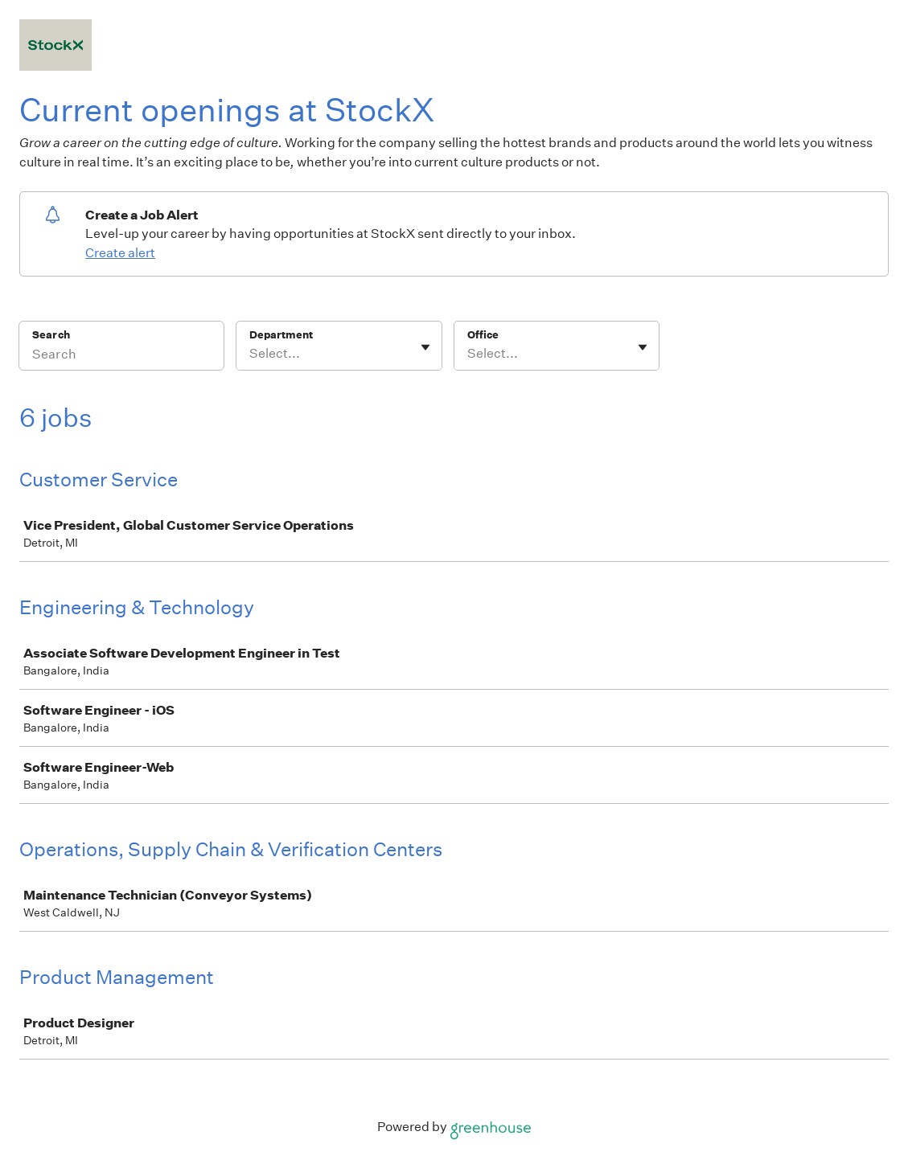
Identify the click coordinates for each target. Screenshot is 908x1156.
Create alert (120, 252)
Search (51, 335)
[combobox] (250, 354)
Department (281, 335)
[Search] (121, 356)
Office (483, 335)
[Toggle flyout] (425, 347)
